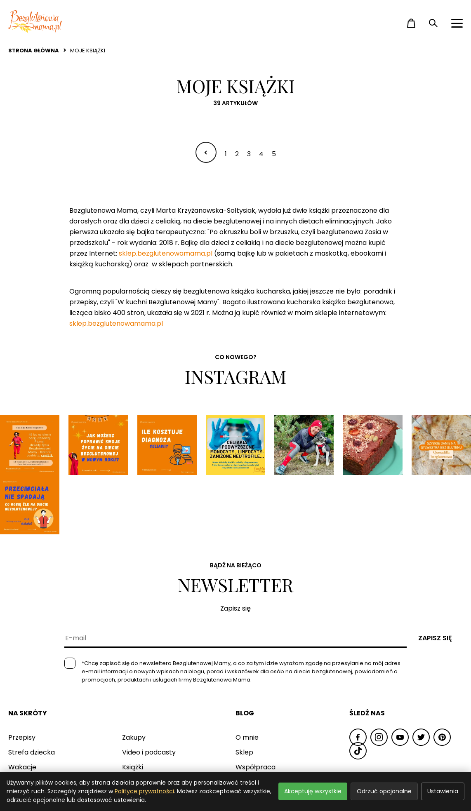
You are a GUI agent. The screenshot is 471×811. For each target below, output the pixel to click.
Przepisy (21, 677)
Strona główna (33, 50)
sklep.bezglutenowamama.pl (165, 253)
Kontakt (248, 721)
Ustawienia (442, 791)
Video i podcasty (149, 692)
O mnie (247, 677)
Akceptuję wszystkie (312, 791)
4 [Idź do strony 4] (261, 154)
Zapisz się (435, 578)
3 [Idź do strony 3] (249, 154)
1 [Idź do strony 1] (226, 154)
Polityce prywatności (144, 791)
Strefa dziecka (31, 692)
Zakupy (134, 677)
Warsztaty (25, 721)
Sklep (244, 692)
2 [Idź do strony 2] (237, 154)
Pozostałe (138, 721)
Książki (132, 707)
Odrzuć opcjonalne (384, 791)
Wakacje (22, 707)
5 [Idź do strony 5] (274, 154)
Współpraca (256, 707)
